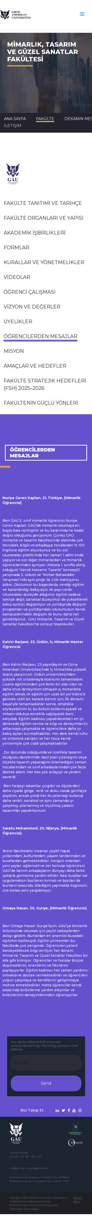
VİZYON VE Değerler (32, 307)
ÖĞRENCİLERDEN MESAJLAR (40, 336)
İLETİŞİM (12, 125)
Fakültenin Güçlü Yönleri (41, 403)
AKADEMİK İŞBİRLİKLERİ (35, 233)
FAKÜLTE (45, 118)
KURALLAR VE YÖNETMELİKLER (44, 262)
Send (46, 1083)
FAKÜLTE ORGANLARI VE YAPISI (43, 218)
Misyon (14, 351)
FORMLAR (16, 248)
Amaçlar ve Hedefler (35, 366)
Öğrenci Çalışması (29, 292)
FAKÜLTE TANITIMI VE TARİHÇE (43, 203)
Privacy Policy (77, 1199)
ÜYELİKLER (18, 321)
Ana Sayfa (15, 118)
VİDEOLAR (17, 277)
